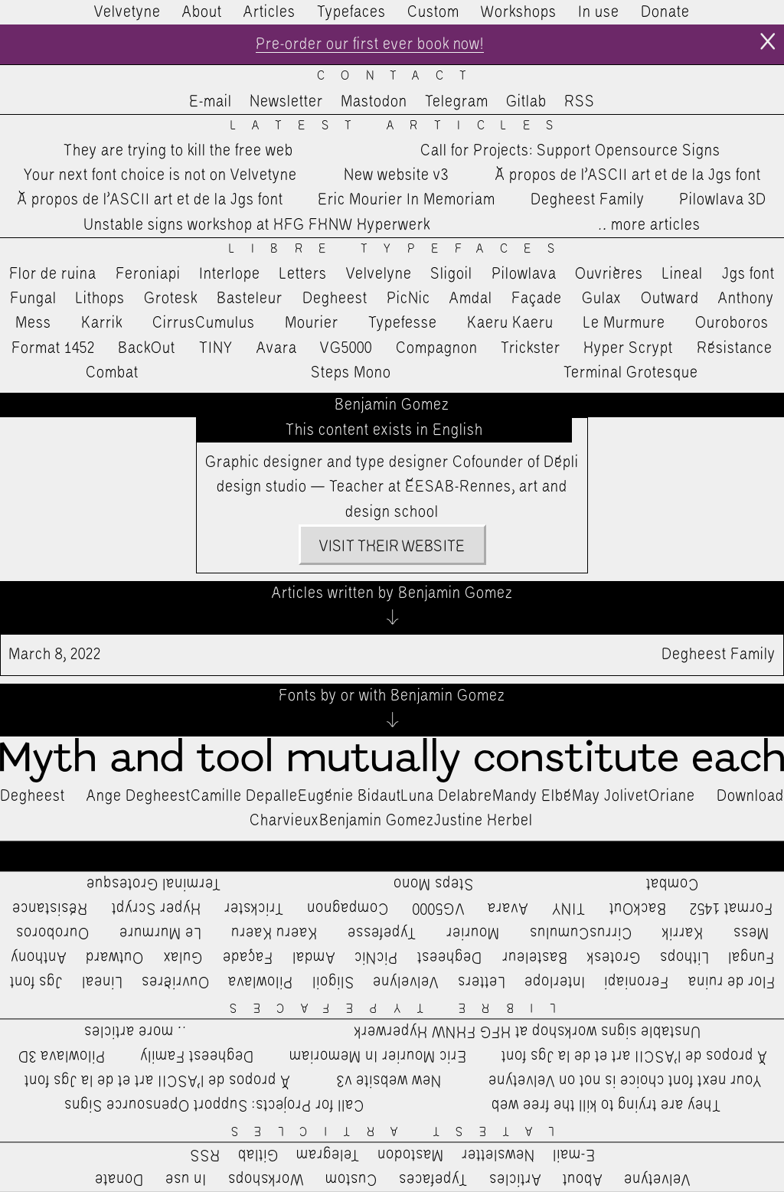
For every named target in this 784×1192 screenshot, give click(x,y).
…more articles (648, 225)
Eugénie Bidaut (349, 796)
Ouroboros (732, 323)
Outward (670, 298)
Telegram (456, 101)
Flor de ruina (52, 274)
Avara (276, 348)
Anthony (746, 298)
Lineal (682, 274)
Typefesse (402, 323)
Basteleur (250, 298)
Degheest (335, 298)
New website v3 (396, 175)
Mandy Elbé (532, 796)
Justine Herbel (483, 820)
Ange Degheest (139, 796)
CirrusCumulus (203, 323)
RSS (579, 101)
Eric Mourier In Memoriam (406, 200)
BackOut (146, 348)
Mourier (311, 323)
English (458, 430)
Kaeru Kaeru (510, 323)
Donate (665, 12)
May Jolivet (610, 796)
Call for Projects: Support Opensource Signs (570, 150)
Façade (536, 298)
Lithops (100, 298)
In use (598, 12)
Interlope (229, 274)
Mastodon (374, 101)
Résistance (735, 348)
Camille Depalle (244, 796)
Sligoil (451, 274)
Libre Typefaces (399, 249)
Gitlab (526, 101)
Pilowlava (524, 274)
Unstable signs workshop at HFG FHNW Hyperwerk (256, 225)
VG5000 (346, 348)
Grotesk (171, 298)
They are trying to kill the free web (178, 150)
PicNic (408, 298)
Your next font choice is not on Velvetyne (160, 175)
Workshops (519, 12)
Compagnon (437, 348)
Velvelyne (379, 274)
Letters (303, 274)
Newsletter (286, 101)
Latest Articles (400, 126)
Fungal (33, 298)
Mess (33, 323)
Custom (433, 12)
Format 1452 (53, 348)
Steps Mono (351, 372)
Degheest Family (588, 200)
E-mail (210, 101)
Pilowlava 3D (722, 200)
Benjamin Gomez (376, 820)
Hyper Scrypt (628, 348)
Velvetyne (127, 12)
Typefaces (351, 12)
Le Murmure (624, 323)
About (202, 12)
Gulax (602, 298)
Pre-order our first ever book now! (369, 44)
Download (750, 796)
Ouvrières (609, 274)
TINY (216, 348)
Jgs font (748, 274)
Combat (112, 372)
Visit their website (392, 546)
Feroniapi (148, 274)
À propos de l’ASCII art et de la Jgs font (628, 175)
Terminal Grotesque (631, 372)
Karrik (101, 323)
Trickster (530, 348)
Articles (269, 12)
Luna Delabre (446, 796)
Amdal (470, 298)
